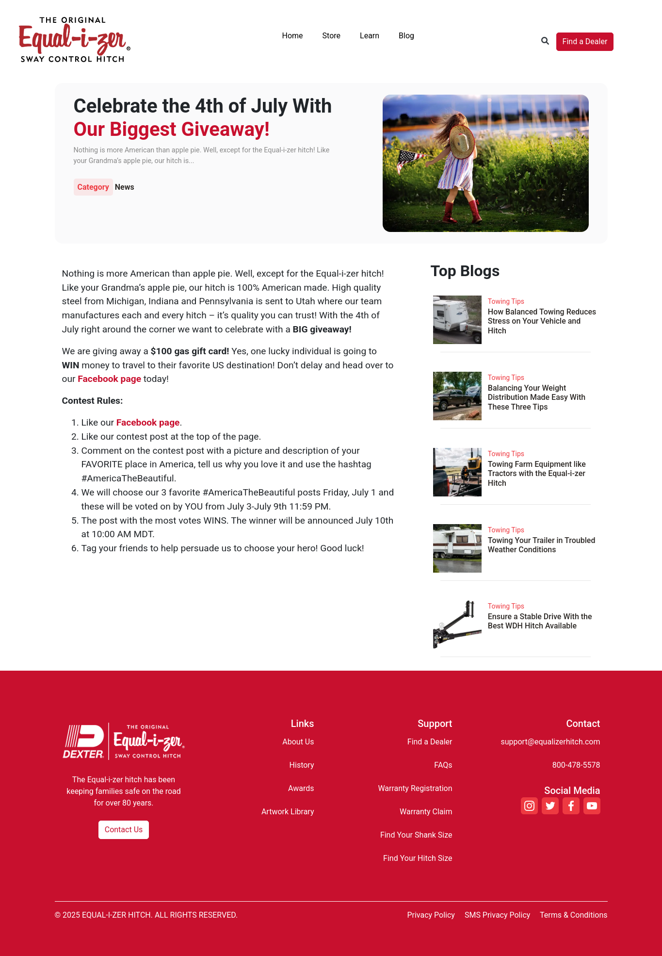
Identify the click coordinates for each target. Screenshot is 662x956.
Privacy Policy (431, 915)
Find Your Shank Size (416, 835)
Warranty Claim (426, 811)
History (302, 765)
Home (292, 35)
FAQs (443, 765)
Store (331, 35)
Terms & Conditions (574, 915)
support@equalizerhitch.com (550, 741)
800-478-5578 (576, 765)
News (124, 187)
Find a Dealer (585, 41)
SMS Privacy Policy (497, 915)
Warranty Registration (415, 788)
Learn (369, 35)
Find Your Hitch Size (417, 858)
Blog (406, 35)
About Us (298, 741)
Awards (301, 788)
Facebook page (109, 378)
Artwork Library (287, 811)
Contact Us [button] (124, 829)
